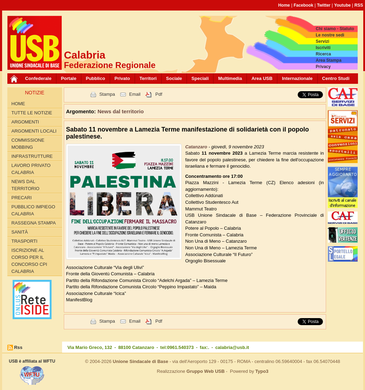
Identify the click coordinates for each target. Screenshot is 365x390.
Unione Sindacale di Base (140, 361)
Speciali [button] (200, 78)
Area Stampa (328, 60)
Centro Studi (336, 78)
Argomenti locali (34, 131)
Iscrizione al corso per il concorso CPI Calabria (29, 261)
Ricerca (323, 54)
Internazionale (297, 78)
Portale (68, 78)
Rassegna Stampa (34, 223)
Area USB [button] (261, 78)
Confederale (38, 78)
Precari (22, 197)
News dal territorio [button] (120, 111)
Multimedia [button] (230, 78)
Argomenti (25, 122)
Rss (18, 347)
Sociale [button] (174, 78)
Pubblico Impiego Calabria (33, 210)
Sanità (20, 232)
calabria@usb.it (232, 347)
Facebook (303, 5)
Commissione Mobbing (28, 143)
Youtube (342, 5)
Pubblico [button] (95, 78)
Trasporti (25, 241)
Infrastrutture (32, 156)
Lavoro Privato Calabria (31, 169)
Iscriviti (323, 47)
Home (284, 5)
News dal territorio (26, 185)
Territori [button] (148, 78)
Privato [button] (122, 78)
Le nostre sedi (330, 35)
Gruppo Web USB (206, 371)
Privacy (323, 66)
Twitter (323, 5)
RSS (358, 5)
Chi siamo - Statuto (335, 28)
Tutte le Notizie (32, 112)
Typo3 (261, 371)
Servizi (322, 41)
